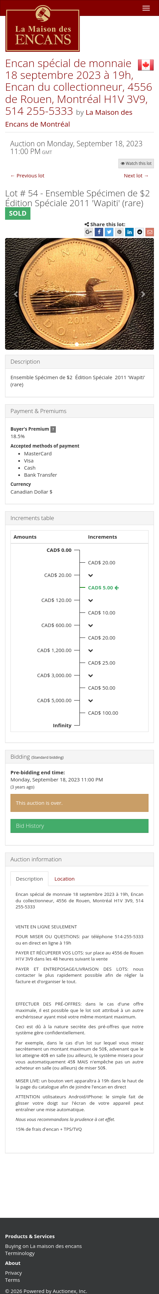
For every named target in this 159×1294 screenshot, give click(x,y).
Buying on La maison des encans (43, 1246)
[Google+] (89, 232)
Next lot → (136, 175)
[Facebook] (99, 232)
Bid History (30, 825)
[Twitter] (109, 232)
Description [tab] (29, 878)
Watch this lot (136, 163)
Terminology (20, 1253)
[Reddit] (139, 232)
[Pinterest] (119, 232)
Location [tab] (64, 878)
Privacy (13, 1272)
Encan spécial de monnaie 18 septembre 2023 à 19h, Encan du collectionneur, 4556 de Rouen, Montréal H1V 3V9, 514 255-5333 (78, 87)
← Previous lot (27, 175)
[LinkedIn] (129, 232)
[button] (16, 294)
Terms (12, 1279)
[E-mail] (149, 232)
